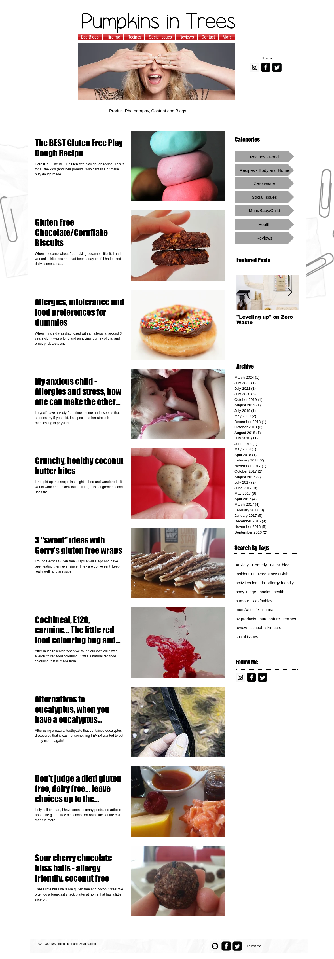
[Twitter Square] (277, 67)
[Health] (264, 224)
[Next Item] (289, 292)
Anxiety (242, 565)
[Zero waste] (264, 183)
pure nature (269, 619)
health (279, 592)
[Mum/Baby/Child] (264, 210)
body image (246, 592)
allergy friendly (281, 583)
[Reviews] (264, 238)
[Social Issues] (264, 197)
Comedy (259, 565)
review (241, 627)
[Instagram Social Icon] (254, 67)
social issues (247, 636)
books (264, 592)
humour (242, 601)
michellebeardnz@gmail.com (78, 943)
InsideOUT (245, 574)
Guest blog (279, 565)
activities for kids (250, 583)
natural (268, 609)
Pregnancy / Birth (273, 574)
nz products (246, 619)
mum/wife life (247, 609)
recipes (289, 619)
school (256, 627)
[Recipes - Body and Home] (264, 170)
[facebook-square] (265, 67)
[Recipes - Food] (264, 156)
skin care (273, 627)
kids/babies (262, 601)
